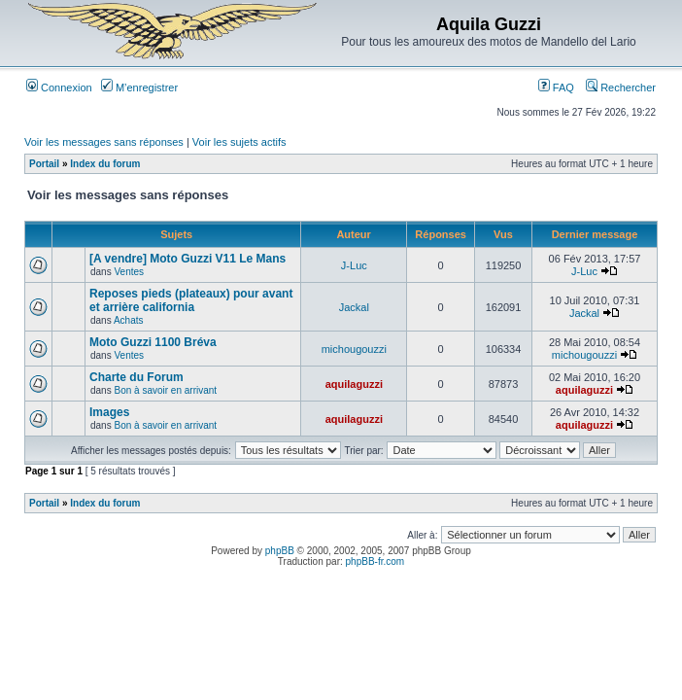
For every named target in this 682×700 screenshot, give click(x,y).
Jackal (354, 307)
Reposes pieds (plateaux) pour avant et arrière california (190, 300)
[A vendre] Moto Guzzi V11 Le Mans (187, 258)
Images (109, 412)
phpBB (279, 550)
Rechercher (621, 87)
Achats (129, 320)
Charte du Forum (136, 377)
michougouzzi (354, 349)
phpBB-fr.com (375, 561)
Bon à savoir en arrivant (165, 390)
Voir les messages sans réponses (104, 142)
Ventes (129, 271)
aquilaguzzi (354, 384)
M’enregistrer (139, 87)
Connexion (59, 87)
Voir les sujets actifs (239, 142)
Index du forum (105, 163)
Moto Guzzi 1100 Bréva (153, 342)
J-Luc (354, 265)
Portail (44, 163)
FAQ (556, 87)
